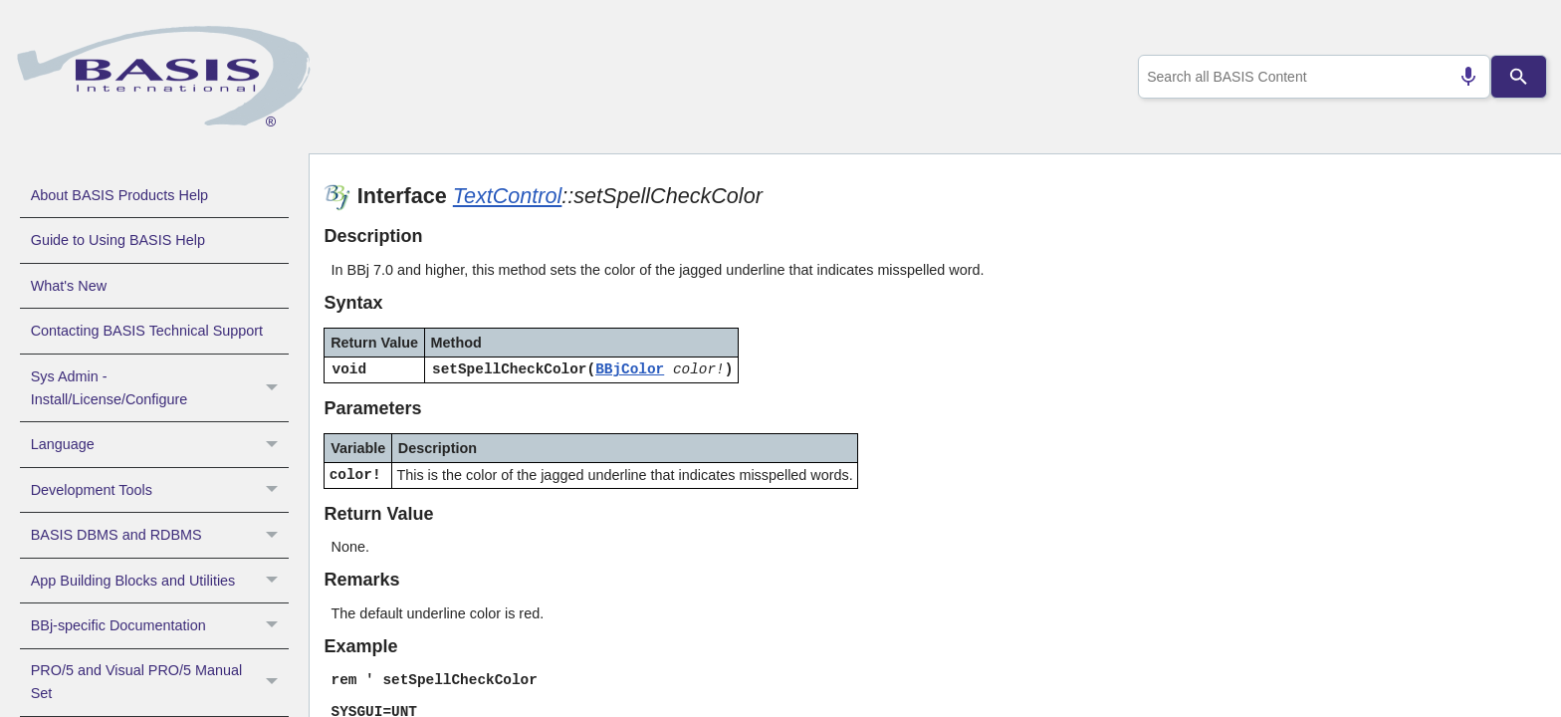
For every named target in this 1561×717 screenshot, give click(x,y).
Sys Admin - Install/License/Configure (160, 388)
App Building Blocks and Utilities (160, 580)
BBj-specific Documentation (160, 625)
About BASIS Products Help (119, 195)
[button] (274, 388)
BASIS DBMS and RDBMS (160, 535)
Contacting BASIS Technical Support (147, 331)
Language (160, 444)
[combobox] (1310, 77)
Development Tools (160, 490)
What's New (69, 286)
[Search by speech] (1460, 77)
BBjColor (629, 369)
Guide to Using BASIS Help (118, 240)
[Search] (1519, 77)
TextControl (507, 195)
